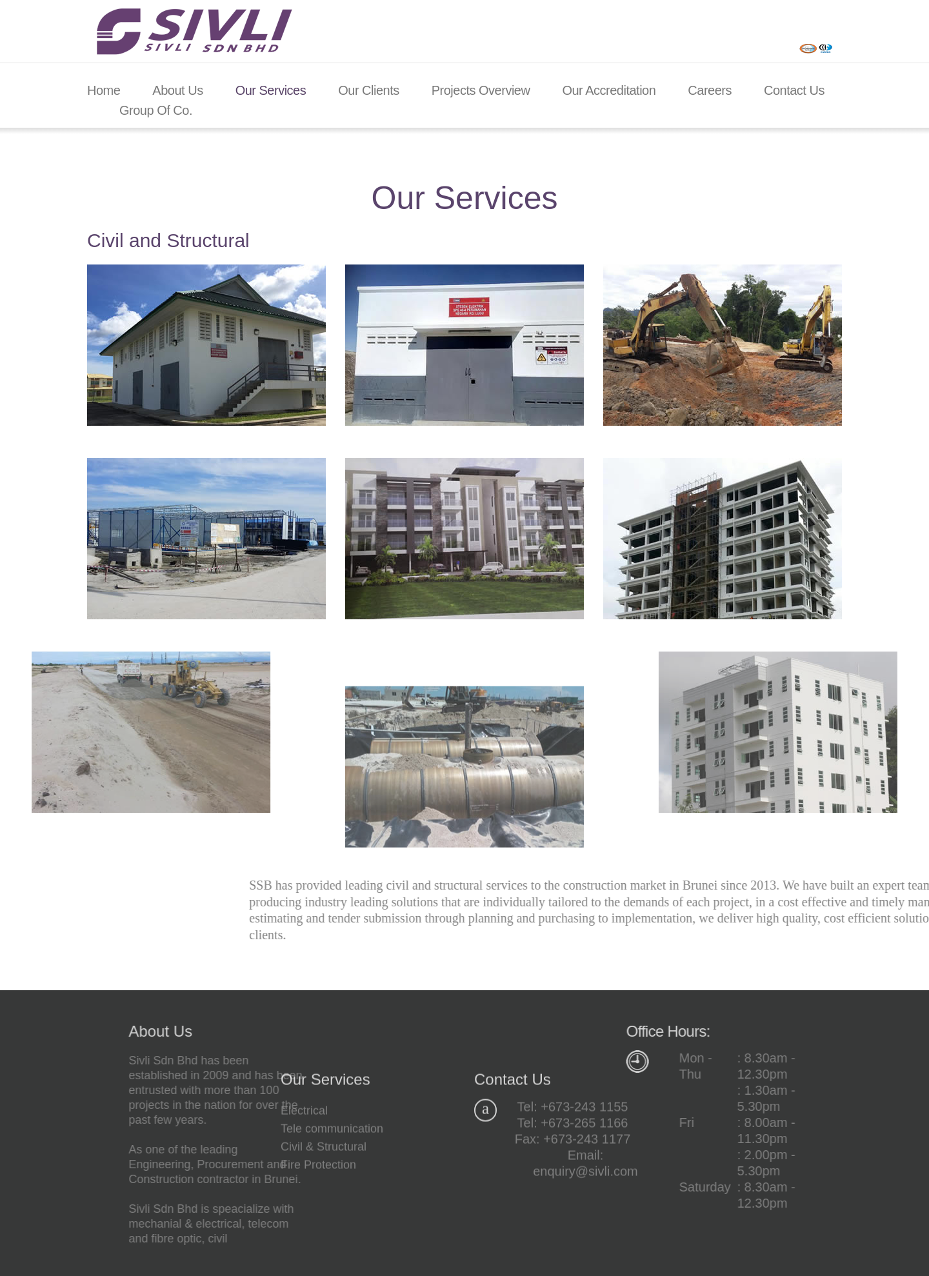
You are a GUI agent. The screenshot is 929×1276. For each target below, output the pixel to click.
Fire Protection (318, 1223)
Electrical (304, 1169)
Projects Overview (481, 90)
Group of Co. (155, 110)
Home (103, 90)
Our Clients (368, 90)
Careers (710, 90)
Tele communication (332, 1187)
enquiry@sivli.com (585, 1230)
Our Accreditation (608, 90)
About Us (177, 90)
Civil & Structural (323, 1205)
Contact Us (794, 90)
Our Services (270, 90)
